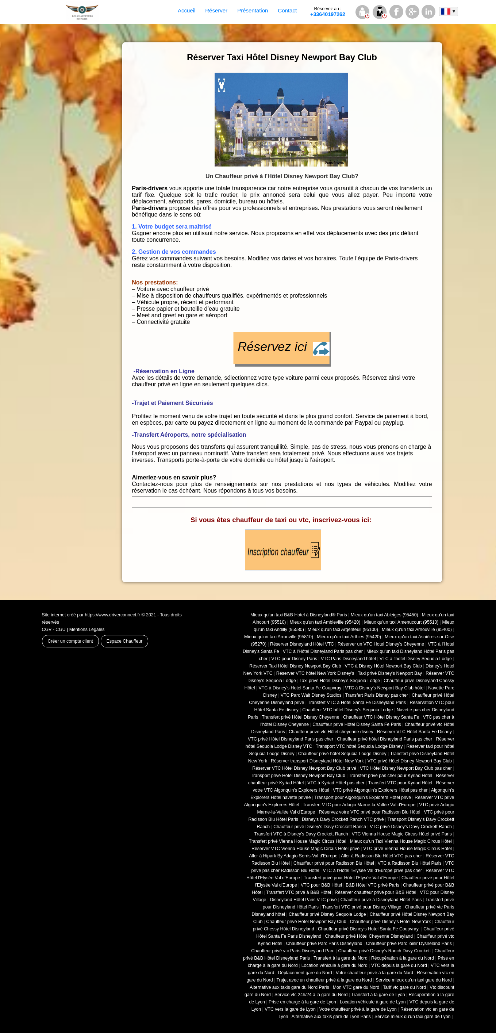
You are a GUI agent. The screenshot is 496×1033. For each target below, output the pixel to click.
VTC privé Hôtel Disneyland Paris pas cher (290, 739)
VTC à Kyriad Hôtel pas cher (335, 782)
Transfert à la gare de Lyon (378, 994)
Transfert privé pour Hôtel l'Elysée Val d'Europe (351, 877)
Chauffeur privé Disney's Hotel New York (390, 921)
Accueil (186, 10)
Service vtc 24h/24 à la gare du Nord (310, 994)
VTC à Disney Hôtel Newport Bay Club (383, 666)
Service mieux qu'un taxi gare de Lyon (412, 1016)
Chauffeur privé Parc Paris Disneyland (324, 943)
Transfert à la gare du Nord (341, 958)
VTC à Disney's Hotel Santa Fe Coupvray (300, 687)
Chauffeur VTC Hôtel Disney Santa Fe (381, 717)
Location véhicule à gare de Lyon (373, 1002)
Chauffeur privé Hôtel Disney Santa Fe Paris (356, 724)
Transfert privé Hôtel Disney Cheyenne (300, 717)
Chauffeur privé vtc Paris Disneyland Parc (292, 950)
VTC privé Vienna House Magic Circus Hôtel (407, 848)
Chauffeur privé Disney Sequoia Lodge (327, 914)
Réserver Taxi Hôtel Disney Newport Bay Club (295, 666)
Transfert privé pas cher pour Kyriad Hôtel (390, 775)
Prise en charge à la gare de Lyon (302, 1002)
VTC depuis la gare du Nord (399, 965)
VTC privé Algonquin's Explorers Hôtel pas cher (380, 790)
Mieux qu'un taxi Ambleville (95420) (325, 622)
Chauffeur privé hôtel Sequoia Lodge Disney (342, 753)
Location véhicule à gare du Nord (334, 965)
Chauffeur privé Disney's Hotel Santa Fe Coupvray (369, 928)
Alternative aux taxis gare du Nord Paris (289, 987)
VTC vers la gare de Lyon (290, 1009)
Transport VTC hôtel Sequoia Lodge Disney (359, 746)
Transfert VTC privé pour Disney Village (361, 907)
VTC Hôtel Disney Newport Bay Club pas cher (406, 768)
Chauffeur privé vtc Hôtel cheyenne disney (331, 731)
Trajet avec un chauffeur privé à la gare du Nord (324, 980)
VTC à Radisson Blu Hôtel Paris (410, 863)
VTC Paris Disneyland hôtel (348, 658)
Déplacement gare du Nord (305, 972)
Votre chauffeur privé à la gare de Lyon (358, 1009)
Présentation (252, 10)
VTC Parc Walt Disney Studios (311, 695)
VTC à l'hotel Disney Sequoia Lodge (416, 658)
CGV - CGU (54, 629)
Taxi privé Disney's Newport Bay (390, 673)
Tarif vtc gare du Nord (404, 987)
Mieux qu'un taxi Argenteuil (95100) (343, 629)
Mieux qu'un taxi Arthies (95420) (349, 636)
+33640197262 (327, 11)
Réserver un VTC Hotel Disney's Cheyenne (381, 644)
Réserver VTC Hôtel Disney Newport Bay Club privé (304, 768)
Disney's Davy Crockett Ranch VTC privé (343, 819)
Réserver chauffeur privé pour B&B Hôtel (375, 892)
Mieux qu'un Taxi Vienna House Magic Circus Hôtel (401, 841)
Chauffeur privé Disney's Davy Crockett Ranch (319, 826)
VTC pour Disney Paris (294, 658)
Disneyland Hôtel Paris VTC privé (303, 899)
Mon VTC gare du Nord (356, 987)
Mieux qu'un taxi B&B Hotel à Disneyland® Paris (298, 614)
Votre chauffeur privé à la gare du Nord (375, 972)
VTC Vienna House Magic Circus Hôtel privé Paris (402, 834)
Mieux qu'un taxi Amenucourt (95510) (401, 622)
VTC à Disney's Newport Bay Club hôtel (384, 687)
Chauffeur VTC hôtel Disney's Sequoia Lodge (347, 709)
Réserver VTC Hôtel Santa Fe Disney (414, 731)
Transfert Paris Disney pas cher (376, 695)
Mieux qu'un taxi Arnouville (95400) (417, 629)
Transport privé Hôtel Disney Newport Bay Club (298, 775)
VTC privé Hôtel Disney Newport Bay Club (410, 761)
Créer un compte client (70, 641)
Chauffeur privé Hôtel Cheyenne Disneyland (369, 936)
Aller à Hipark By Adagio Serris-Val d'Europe (293, 855)
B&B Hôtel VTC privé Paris (372, 885)
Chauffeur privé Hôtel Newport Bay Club (306, 921)
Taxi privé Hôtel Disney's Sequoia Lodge (340, 680)
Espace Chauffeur (125, 641)
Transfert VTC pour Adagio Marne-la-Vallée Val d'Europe (359, 804)
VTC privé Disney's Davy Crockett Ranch (411, 826)
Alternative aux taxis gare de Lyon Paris (331, 1016)
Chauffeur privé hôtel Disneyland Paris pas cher (384, 739)
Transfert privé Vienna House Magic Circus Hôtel (297, 841)
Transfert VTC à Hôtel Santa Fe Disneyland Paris (357, 702)
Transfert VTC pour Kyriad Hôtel (400, 782)
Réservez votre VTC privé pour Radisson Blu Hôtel (369, 812)
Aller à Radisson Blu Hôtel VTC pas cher (381, 855)
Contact (287, 10)
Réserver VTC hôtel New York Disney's (315, 673)
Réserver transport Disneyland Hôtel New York (317, 761)
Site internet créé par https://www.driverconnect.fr (91, 614)
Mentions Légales (87, 629)
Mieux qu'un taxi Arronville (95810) (278, 636)
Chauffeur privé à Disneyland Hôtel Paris (381, 899)
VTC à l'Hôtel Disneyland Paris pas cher (323, 651)
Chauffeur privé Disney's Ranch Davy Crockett (384, 950)
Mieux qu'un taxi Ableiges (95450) (384, 614)
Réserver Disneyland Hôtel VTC (302, 644)
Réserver (216, 10)
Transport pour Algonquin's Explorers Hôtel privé (362, 797)
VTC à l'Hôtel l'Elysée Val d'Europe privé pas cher (372, 870)
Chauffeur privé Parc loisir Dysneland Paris (409, 943)
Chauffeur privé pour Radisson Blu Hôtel (333, 863)
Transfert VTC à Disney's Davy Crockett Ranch (301, 834)
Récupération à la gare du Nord (402, 958)
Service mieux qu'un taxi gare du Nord (414, 980)
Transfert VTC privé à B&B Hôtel (298, 892)
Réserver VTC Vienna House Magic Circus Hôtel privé (305, 848)
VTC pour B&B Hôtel (321, 885)
